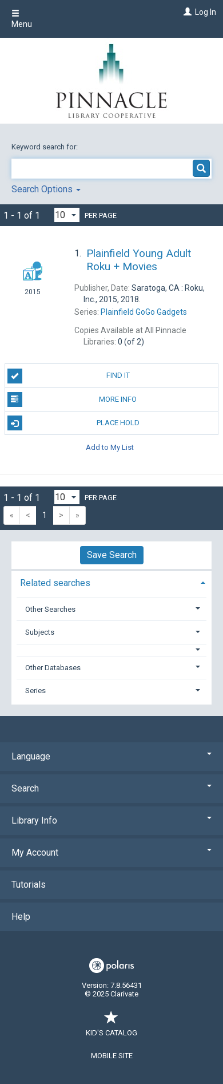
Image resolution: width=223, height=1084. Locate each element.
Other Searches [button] (50, 609)
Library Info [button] (111, 820)
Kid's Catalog (111, 1027)
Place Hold (73, 423)
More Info (72, 399)
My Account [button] (111, 852)
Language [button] (111, 756)
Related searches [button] (55, 582)
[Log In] (186, 12)
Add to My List (110, 446)
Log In (205, 12)
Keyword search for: (45, 147)
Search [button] (111, 788)
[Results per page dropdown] (66, 215)
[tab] (111, 582)
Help (20, 916)
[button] (112, 650)
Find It (68, 376)
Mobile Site (112, 1055)
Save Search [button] (112, 554)
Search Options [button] (46, 189)
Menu (21, 19)
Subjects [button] (39, 632)
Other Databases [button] (53, 667)
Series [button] (35, 690)
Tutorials (28, 884)
